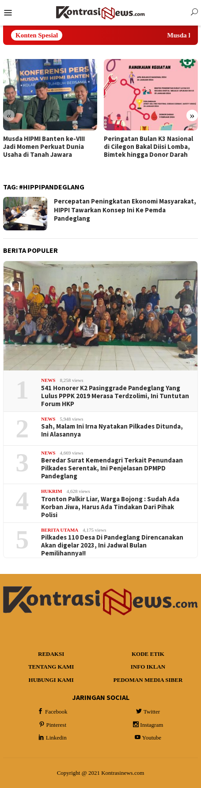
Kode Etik (148, 654)
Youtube (147, 737)
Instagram (147, 724)
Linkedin (52, 737)
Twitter (147, 711)
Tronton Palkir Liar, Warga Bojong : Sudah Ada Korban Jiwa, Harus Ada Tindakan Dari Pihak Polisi (110, 507)
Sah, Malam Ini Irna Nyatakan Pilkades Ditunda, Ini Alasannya (112, 430)
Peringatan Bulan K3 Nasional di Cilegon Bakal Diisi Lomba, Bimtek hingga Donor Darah (148, 147)
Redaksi (51, 654)
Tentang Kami (51, 666)
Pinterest (52, 724)
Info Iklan (148, 666)
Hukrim (51, 491)
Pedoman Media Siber (148, 680)
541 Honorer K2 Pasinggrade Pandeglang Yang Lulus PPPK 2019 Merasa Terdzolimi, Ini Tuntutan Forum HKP (115, 396)
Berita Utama (59, 530)
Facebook (52, 711)
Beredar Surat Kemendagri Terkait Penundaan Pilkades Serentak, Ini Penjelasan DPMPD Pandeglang (112, 468)
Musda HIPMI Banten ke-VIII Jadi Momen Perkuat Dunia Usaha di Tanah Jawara (44, 147)
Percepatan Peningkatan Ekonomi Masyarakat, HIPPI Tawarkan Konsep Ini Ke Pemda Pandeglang (125, 209)
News (48, 380)
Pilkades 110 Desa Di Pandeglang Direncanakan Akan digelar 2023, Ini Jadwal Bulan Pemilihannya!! (112, 545)
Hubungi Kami (51, 680)
